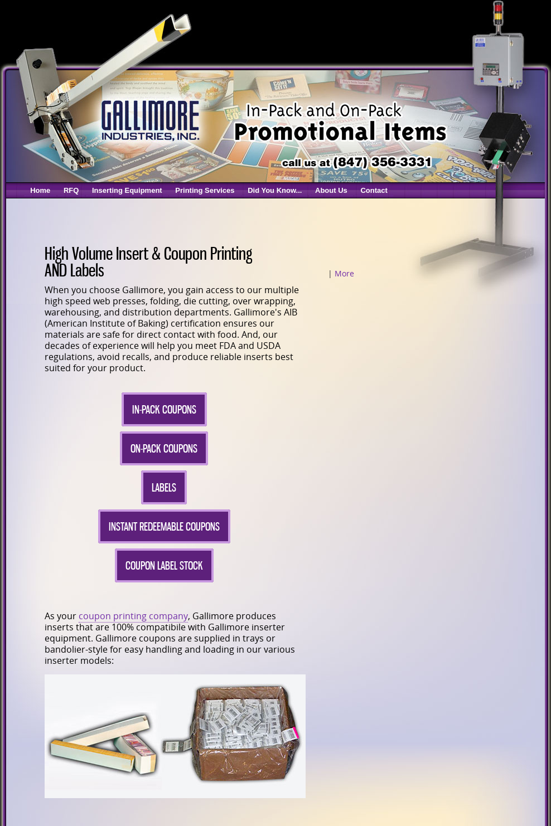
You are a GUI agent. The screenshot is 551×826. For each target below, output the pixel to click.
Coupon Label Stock (164, 565)
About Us (331, 190)
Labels (164, 487)
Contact (373, 190)
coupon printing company (133, 616)
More (344, 273)
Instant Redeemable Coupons (164, 526)
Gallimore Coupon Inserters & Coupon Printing (149, 119)
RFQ (71, 190)
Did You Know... (275, 190)
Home (40, 190)
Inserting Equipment (127, 190)
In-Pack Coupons (164, 409)
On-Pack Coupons (163, 448)
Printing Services (204, 190)
